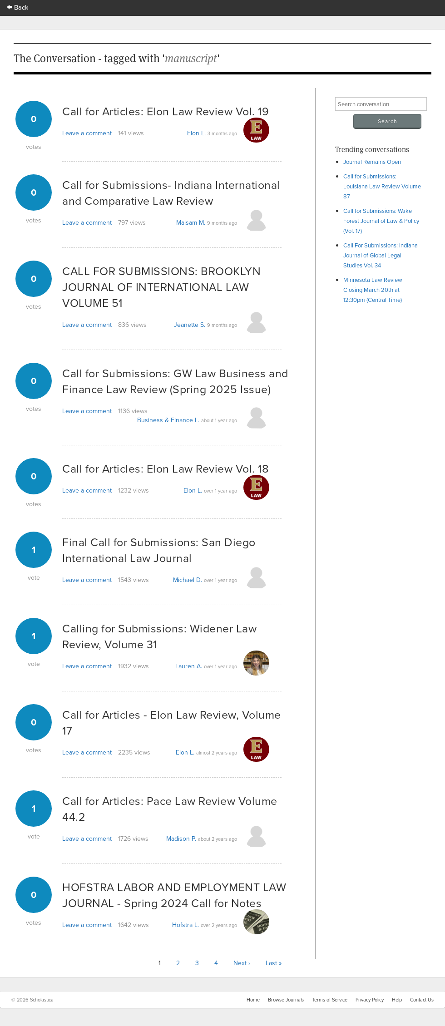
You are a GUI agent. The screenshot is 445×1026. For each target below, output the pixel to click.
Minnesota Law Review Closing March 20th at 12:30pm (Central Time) (372, 290)
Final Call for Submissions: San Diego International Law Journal (159, 550)
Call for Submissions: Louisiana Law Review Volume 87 (382, 186)
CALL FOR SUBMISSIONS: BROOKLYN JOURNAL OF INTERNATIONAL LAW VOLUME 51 (161, 287)
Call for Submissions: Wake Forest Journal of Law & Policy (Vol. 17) (381, 221)
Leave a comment (87, 133)
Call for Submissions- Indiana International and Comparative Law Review (171, 192)
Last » (274, 962)
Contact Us (422, 999)
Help (397, 999)
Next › (241, 962)
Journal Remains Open (372, 162)
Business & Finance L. (168, 419)
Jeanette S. (189, 324)
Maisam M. (190, 222)
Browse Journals (286, 999)
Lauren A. (188, 666)
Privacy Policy (370, 999)
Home (253, 999)
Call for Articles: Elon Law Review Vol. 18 (165, 468)
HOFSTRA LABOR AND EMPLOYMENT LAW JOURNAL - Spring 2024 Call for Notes (174, 895)
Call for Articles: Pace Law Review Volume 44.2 (169, 808)
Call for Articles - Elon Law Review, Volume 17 (171, 722)
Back (18, 7)
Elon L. (196, 133)
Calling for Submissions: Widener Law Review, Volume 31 (159, 636)
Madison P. (181, 838)
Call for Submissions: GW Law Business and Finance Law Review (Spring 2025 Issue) (175, 381)
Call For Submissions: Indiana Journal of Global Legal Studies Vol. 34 (380, 255)
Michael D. (187, 579)
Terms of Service (329, 999)
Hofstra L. (185, 924)
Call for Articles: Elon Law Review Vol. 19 (165, 111)
